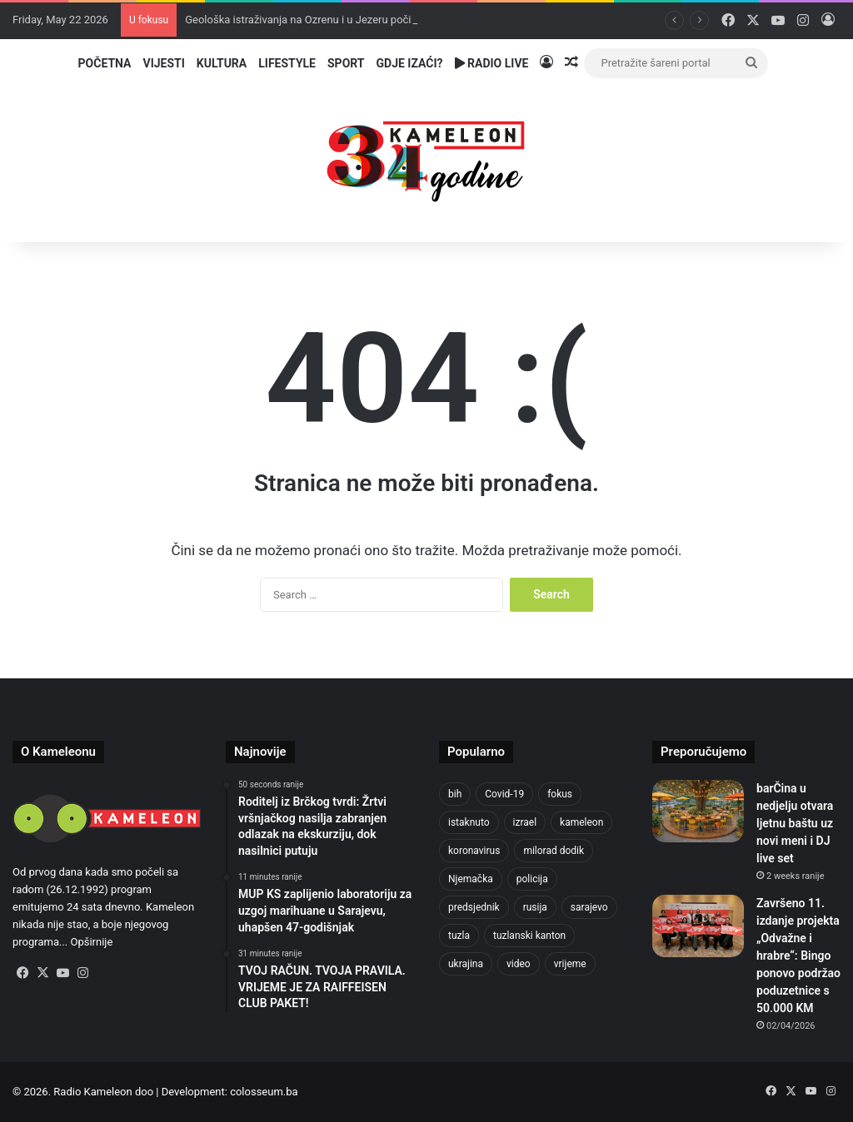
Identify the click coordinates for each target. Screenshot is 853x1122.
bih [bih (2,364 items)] (454, 794)
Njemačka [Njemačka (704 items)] (470, 879)
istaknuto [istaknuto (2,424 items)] (469, 822)
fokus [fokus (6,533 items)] (559, 794)
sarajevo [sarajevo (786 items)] (589, 907)
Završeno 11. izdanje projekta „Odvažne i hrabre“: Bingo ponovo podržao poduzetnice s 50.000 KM (798, 955)
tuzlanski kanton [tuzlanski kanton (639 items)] (529, 935)
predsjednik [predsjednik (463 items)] (474, 907)
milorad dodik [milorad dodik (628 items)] (553, 850)
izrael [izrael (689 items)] (525, 822)
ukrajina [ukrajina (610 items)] (465, 964)
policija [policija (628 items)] (532, 879)
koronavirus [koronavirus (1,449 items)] (474, 850)
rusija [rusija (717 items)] (535, 907)
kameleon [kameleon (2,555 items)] (581, 822)
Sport (346, 63)
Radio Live (492, 63)
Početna (105, 63)
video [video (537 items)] (518, 964)
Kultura (222, 63)
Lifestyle (287, 63)
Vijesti (163, 63)
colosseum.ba (263, 1091)
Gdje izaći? (410, 63)
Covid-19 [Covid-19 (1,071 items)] (504, 794)
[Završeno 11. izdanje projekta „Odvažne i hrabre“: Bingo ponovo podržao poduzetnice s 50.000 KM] (698, 926)
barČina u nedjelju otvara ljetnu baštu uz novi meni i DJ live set (794, 823)
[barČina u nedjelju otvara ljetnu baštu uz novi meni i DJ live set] (698, 811)
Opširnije (92, 942)
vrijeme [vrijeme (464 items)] (570, 964)
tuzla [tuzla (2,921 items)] (459, 935)
